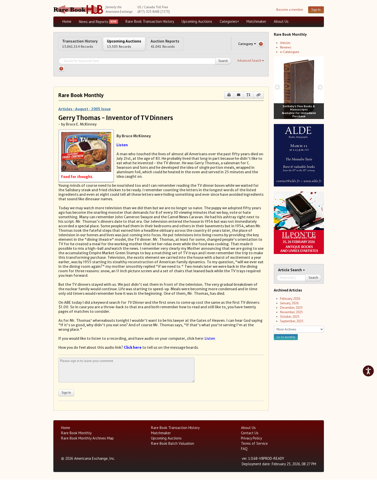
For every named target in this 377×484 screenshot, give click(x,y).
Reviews (285, 47)
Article (284, 270)
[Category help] (261, 46)
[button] (250, 65)
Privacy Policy (251, 442)
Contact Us (250, 437)
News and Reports (93, 21)
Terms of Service (254, 448)
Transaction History (85, 45)
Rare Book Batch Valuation (172, 448)
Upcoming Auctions (197, 21)
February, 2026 (290, 298)
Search (223, 65)
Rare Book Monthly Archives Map (87, 442)
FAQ (244, 453)
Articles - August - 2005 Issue (84, 113)
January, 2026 (289, 303)
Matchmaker (256, 21)
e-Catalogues (289, 52)
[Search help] (61, 73)
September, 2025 (291, 321)
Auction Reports (193, 45)
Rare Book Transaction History (149, 21)
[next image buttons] (320, 87)
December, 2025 (291, 308)
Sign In (316, 10)
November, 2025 (291, 312)
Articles (285, 43)
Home (66, 21)
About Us (281, 21)
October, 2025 (289, 316)
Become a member (289, 10)
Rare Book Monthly (76, 437)
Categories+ (229, 21)
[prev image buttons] (277, 87)
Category (242, 46)
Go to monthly (286, 337)
